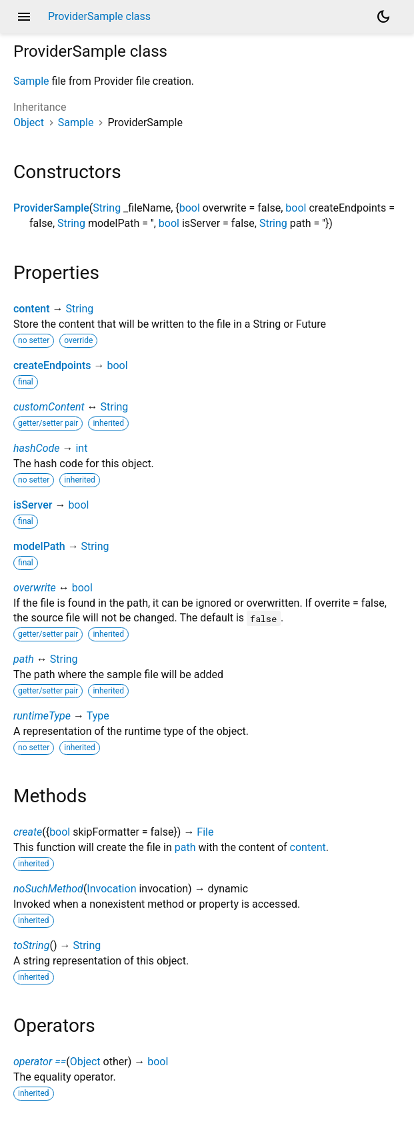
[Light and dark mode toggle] (383, 16)
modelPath (39, 546)
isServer (32, 505)
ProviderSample (51, 208)
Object (28, 122)
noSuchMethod (48, 888)
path (23, 659)
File (205, 832)
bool (189, 208)
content (31, 308)
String (107, 208)
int (81, 448)
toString (31, 945)
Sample (31, 81)
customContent (49, 406)
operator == (39, 1061)
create (27, 832)
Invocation (111, 888)
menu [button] (24, 17)
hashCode (36, 448)
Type (98, 715)
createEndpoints (52, 365)
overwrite (34, 587)
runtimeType (42, 715)
